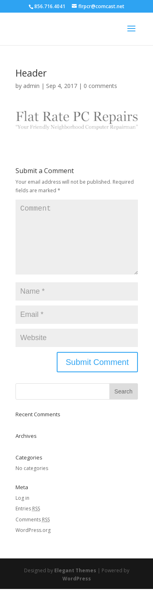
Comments (33, 532)
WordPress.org (33, 543)
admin (31, 86)
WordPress (76, 591)
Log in (22, 511)
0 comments (100, 86)
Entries (28, 521)
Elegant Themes (75, 583)
